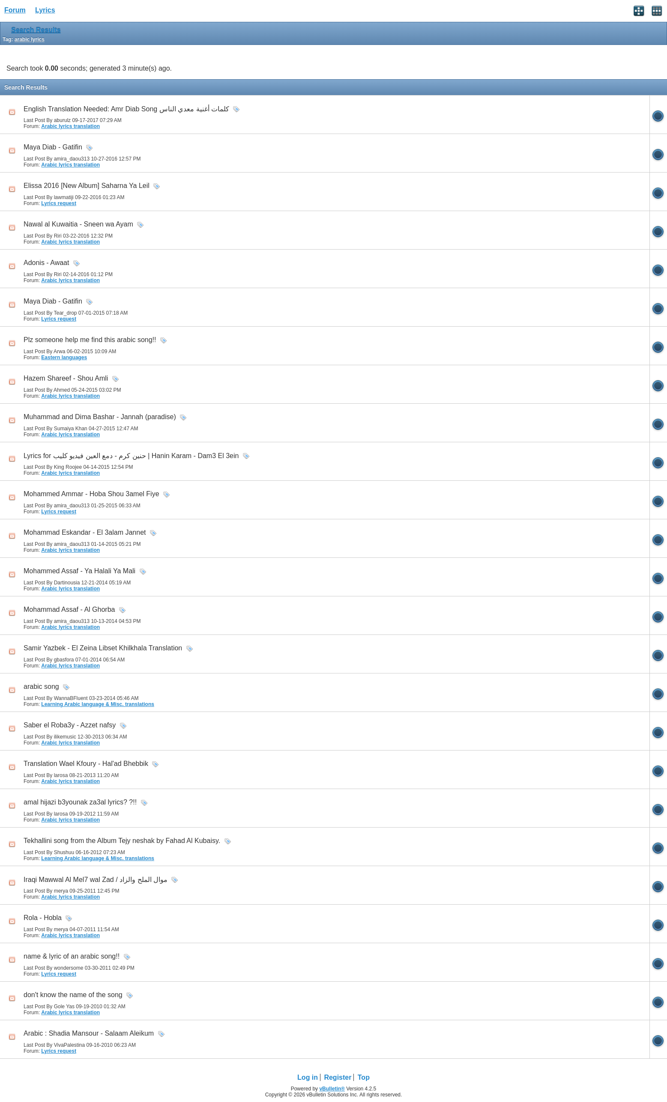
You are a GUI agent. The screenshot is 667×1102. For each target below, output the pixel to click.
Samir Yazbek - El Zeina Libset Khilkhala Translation (103, 648)
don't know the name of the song (73, 994)
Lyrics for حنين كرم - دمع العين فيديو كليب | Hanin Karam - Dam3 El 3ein (131, 455)
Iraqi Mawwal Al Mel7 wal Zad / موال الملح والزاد (95, 879)
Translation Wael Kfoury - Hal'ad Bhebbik (86, 763)
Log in (307, 1077)
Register (337, 1077)
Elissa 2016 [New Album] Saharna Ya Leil (87, 185)
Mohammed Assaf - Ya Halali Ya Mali (79, 571)
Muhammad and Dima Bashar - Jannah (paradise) (100, 416)
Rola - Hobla (43, 917)
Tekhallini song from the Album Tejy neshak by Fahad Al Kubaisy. (122, 840)
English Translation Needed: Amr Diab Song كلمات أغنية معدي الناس (126, 109)
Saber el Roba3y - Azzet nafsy (70, 725)
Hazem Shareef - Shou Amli (66, 378)
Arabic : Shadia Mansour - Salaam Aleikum (89, 1033)
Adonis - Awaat (46, 262)
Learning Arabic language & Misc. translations (97, 704)
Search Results (36, 30)
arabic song (41, 686)
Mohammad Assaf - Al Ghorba (69, 609)
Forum (15, 10)
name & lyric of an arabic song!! (72, 956)
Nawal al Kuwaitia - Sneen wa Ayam (78, 224)
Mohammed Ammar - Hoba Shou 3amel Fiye (91, 493)
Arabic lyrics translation (70, 126)
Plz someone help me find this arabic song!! (90, 339)
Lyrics (45, 10)
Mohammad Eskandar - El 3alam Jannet (85, 532)
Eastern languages (64, 357)
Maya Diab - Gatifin (53, 147)
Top (364, 1077)
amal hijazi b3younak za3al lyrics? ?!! (80, 802)
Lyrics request (58, 203)
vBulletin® (332, 1089)
